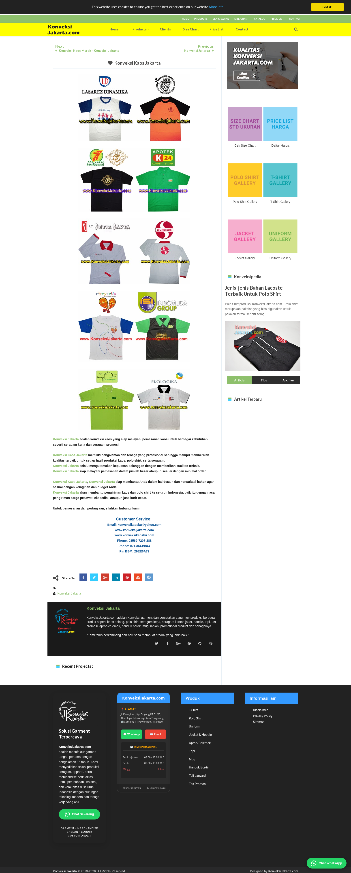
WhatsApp (131, 734)
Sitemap (258, 722)
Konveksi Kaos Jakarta (137, 63)
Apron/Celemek (200, 743)
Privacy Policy (262, 716)
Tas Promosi (197, 784)
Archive (288, 380)
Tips (264, 380)
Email (155, 734)
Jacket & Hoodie (200, 734)
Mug (192, 759)
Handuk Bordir (199, 767)
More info (219, 7)
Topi (192, 751)
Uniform (194, 726)
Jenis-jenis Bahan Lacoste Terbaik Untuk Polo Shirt (254, 291)
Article (239, 380)
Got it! (327, 7)
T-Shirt (193, 710)
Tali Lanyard (197, 775)
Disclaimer (260, 710)
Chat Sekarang (79, 814)
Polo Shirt (196, 718)
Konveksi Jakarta (66, 439)
